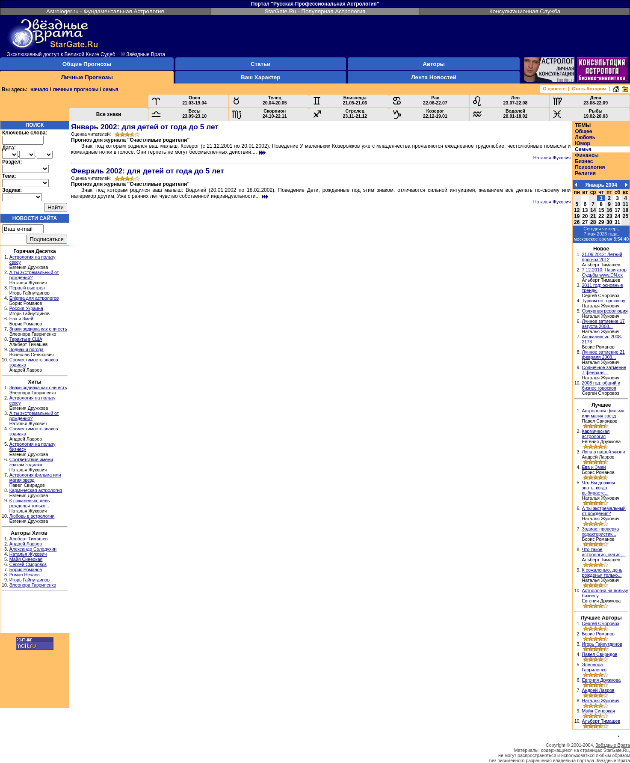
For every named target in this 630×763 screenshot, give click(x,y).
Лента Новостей (433, 77)
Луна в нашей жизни (603, 451)
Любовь (585, 137)
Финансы (587, 155)
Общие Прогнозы (87, 64)
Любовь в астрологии (32, 516)
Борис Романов (25, 569)
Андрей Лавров (25, 543)
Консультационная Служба (524, 11)
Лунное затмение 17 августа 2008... (603, 324)
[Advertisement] (34, 613)
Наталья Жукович (28, 554)
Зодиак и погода (26, 349)
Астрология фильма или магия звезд (603, 413)
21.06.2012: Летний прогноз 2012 (602, 257)
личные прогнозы (75, 89)
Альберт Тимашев (28, 538)
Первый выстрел (27, 287)
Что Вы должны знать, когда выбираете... (598, 487)
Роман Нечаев (24, 574)
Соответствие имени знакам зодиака (31, 462)
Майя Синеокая (26, 559)
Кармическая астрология (35, 490)
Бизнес (584, 161)
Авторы (434, 64)
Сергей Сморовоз (28, 564)
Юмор (582, 143)
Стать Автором (589, 88)
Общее (583, 131)
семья (110, 89)
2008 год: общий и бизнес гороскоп (601, 385)
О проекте (554, 88)
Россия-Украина (26, 308)
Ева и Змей (21, 318)
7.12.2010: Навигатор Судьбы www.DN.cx (604, 272)
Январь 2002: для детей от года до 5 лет (145, 126)
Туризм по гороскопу (603, 300)
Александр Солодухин (32, 548)
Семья (583, 149)
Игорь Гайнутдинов (29, 579)
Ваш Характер (260, 77)
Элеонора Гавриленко (32, 584)
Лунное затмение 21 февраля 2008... (603, 354)
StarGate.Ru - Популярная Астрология (315, 11)
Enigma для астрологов (34, 298)
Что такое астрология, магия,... (603, 552)
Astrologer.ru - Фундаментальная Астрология (105, 11)
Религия (585, 173)
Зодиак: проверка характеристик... (600, 531)
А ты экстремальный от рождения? (603, 511)
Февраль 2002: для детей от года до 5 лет (147, 171)
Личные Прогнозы (87, 77)
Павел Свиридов (599, 654)
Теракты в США (25, 339)
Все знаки (108, 114)
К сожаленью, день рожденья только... (29, 503)
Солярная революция (604, 310)
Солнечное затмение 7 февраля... (604, 370)
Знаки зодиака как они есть (38, 328)
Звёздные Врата (612, 745)
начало (39, 89)
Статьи (260, 64)
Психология (590, 167)
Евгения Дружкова (601, 680)
